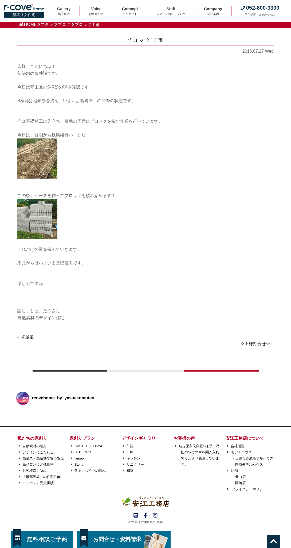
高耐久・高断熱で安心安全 (43, 458)
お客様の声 (184, 438)
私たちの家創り (32, 438)
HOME (30, 24)
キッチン (133, 458)
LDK (130, 452)
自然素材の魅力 (34, 446)
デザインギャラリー (140, 438)
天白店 (240, 477)
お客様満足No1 (34, 471)
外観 (130, 446)
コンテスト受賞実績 (38, 483)
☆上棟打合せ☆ (255, 343)
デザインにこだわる (38, 452)
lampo (79, 458)
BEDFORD (82, 452)
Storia (78, 464)
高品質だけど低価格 (38, 464)
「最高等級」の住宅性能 (41, 477)
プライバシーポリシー (248, 489)
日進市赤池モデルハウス (254, 458)
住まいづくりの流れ (90, 471)
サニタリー (135, 464)
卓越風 (27, 337)
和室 (130, 471)
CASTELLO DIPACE (90, 446)
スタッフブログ (55, 24)
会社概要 (238, 446)
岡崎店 (240, 483)
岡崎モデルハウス (249, 464)
